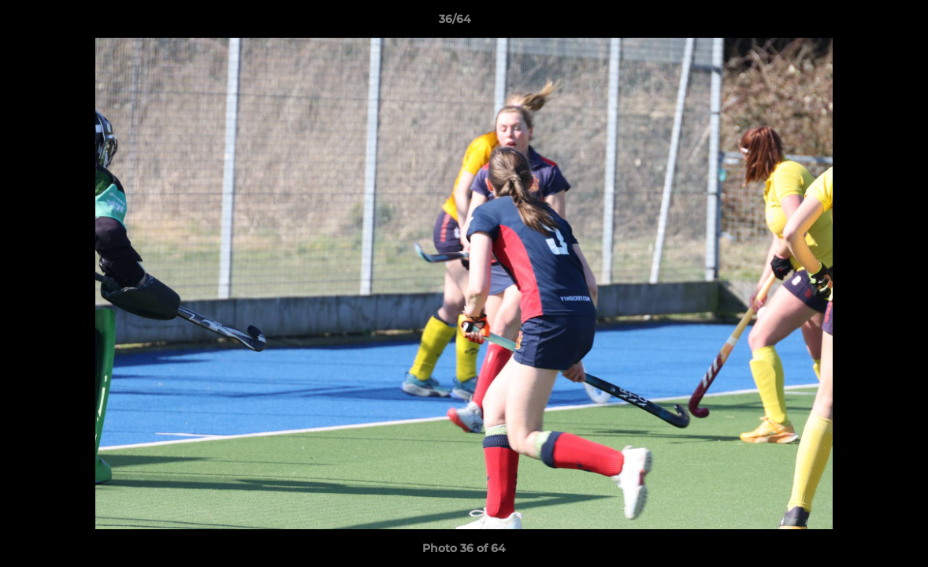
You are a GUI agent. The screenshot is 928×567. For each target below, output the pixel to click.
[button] (861, 23)
